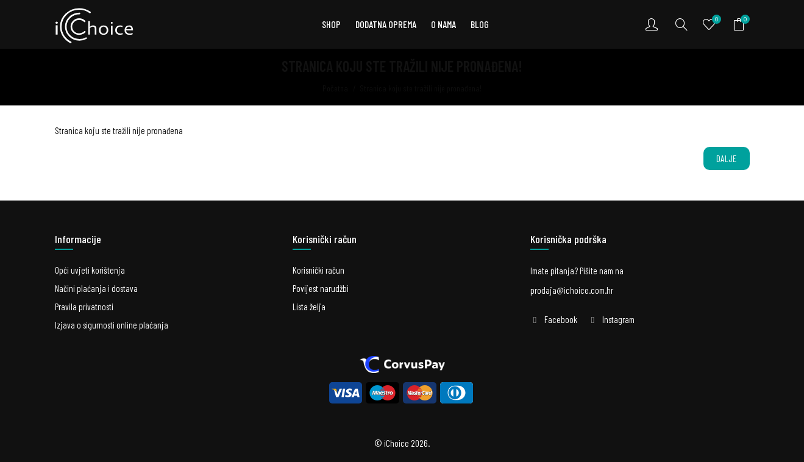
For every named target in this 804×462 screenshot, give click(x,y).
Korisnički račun (318, 270)
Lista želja (309, 306)
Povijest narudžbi (321, 288)
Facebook (560, 319)
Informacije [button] (78, 239)
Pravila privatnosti (84, 306)
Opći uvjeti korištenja (90, 270)
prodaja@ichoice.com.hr (571, 290)
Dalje (726, 158)
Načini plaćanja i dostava (96, 288)
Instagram (618, 319)
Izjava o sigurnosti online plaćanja (111, 324)
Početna (335, 88)
